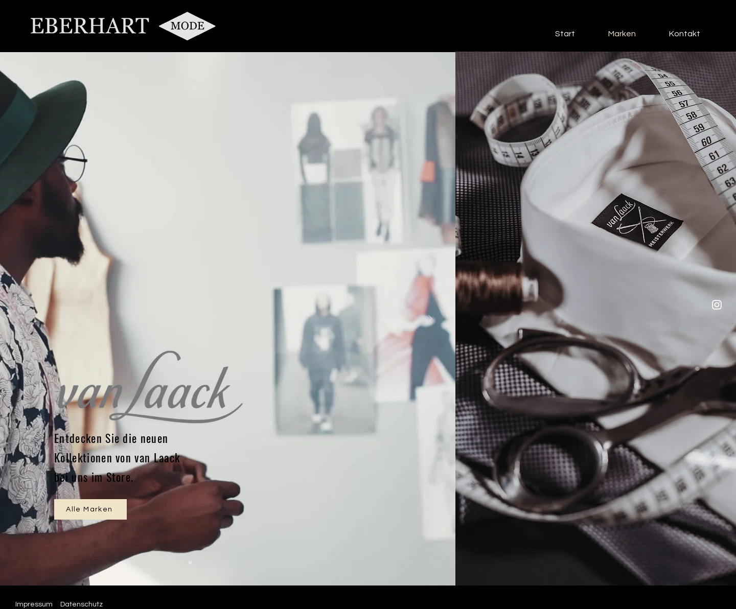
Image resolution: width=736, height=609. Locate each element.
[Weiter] (430, 319)
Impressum (34, 604)
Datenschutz (81, 604)
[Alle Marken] (90, 509)
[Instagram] (716, 304)
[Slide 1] (190, 562)
